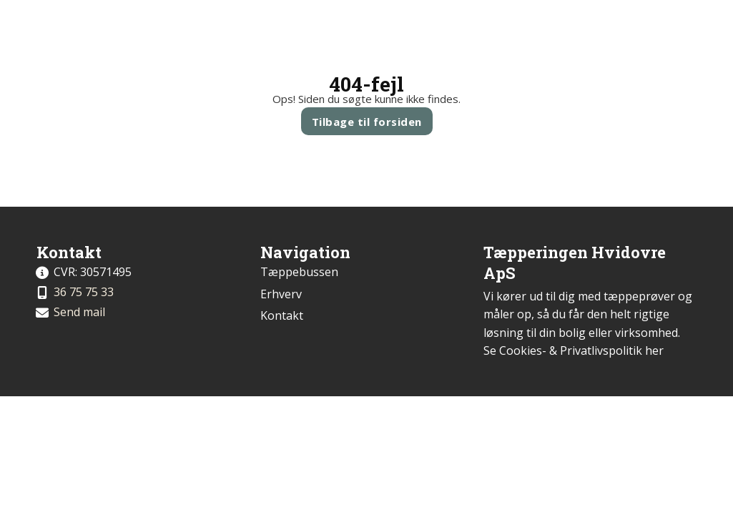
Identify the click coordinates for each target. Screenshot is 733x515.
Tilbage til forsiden (367, 121)
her (654, 350)
